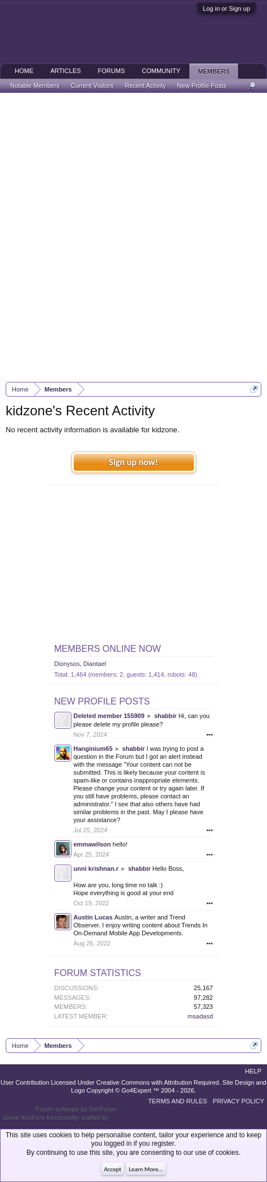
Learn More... (146, 1169)
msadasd (200, 1016)
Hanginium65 (93, 748)
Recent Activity (145, 85)
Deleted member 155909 (109, 715)
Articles (65, 70)
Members (214, 71)
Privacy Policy (238, 1101)
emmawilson (92, 844)
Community (161, 70)
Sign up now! (133, 462)
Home (24, 70)
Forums (111, 70)
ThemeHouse (128, 1117)
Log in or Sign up (226, 8)
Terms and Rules (177, 1101)
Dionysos (67, 663)
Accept (112, 1169)
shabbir (165, 715)
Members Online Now (107, 649)
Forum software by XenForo (76, 1109)
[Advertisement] (133, 237)
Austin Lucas (93, 917)
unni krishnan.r (96, 868)
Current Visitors (92, 85)
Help (253, 1071)
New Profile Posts (102, 701)
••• (209, 734)
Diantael (94, 663)
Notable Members (35, 85)
